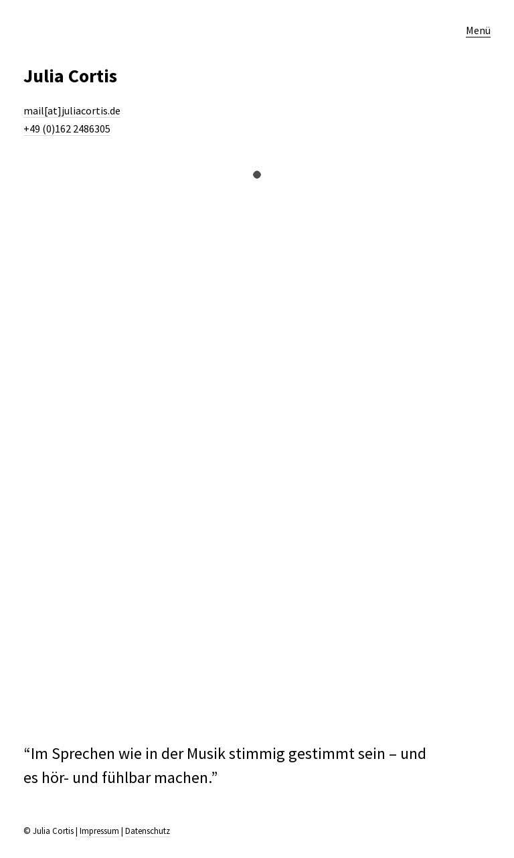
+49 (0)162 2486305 (66, 128)
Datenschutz (147, 831)
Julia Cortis (70, 76)
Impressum (99, 831)
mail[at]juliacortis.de (71, 110)
